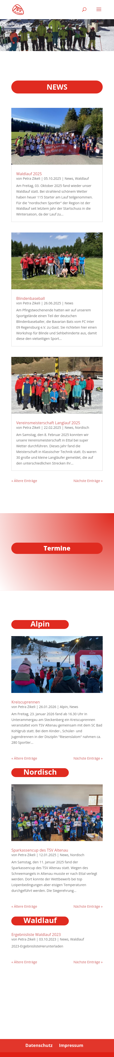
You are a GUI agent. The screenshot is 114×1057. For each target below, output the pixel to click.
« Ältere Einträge (24, 480)
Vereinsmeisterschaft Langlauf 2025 (48, 422)
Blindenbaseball (30, 298)
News (69, 178)
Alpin (64, 706)
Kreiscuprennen (25, 702)
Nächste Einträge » (87, 480)
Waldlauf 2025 (29, 173)
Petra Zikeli (31, 178)
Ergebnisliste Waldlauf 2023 (36, 934)
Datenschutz (39, 1045)
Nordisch (82, 427)
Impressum (71, 1045)
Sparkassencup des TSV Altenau (39, 850)
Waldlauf (82, 178)
